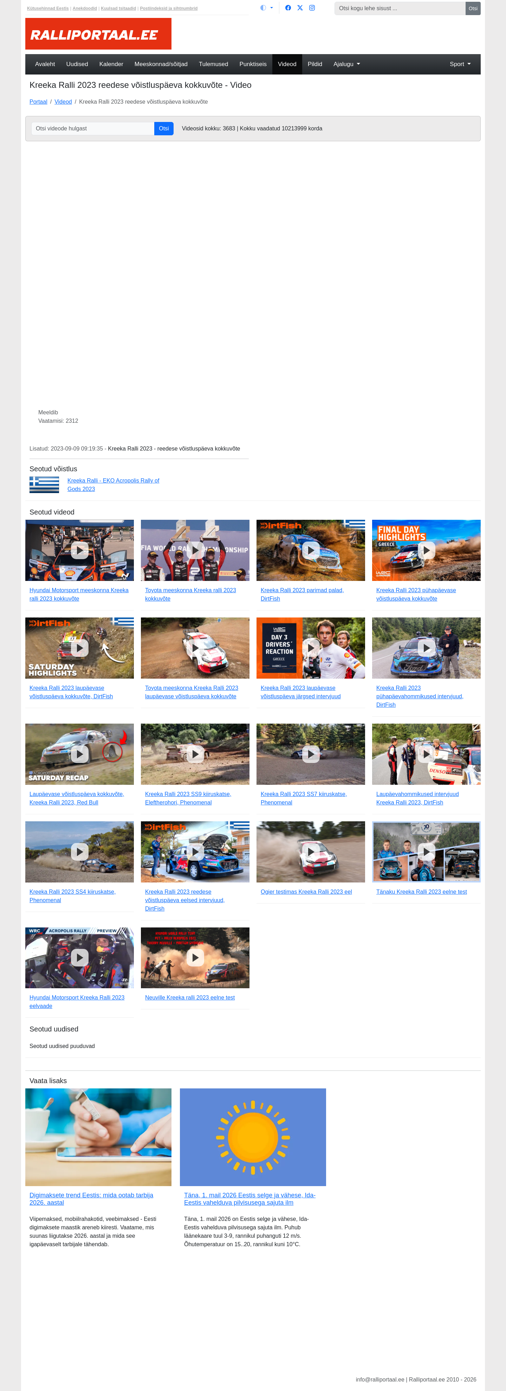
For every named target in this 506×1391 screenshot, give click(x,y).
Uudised (77, 64)
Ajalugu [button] (344, 64)
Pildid (315, 64)
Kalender (111, 64)
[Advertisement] (330, 34)
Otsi (473, 8)
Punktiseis (253, 64)
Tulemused (213, 64)
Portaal (38, 102)
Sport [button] (458, 64)
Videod (287, 64)
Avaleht (45, 64)
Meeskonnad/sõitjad (161, 64)
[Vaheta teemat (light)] (266, 8)
